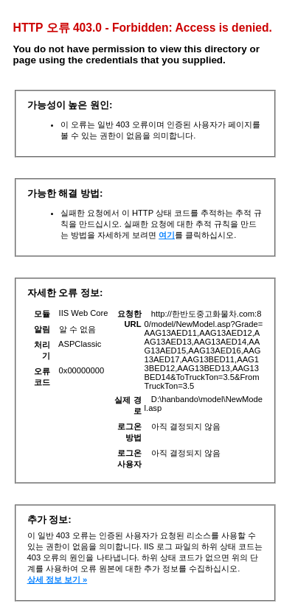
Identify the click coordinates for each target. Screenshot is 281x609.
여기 (167, 234)
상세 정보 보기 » (57, 579)
